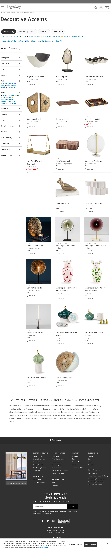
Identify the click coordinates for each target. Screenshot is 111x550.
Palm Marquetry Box (66, 156)
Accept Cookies (90, 544)
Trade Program (56, 453)
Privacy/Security (38, 453)
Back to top (55, 428)
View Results (19, 49)
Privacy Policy (72, 500)
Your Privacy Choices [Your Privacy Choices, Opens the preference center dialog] (75, 544)
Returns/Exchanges (39, 447)
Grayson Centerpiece (40, 75)
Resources (55, 473)
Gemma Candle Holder (40, 279)
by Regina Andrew (64, 200)
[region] (55, 544)
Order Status (37, 459)
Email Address (39, 495)
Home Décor (20, 13)
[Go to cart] (107, 7)
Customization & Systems (60, 459)
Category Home (5, 13)
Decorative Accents (28, 13)
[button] (2, 7)
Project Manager (57, 450)
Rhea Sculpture (64, 197)
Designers (91, 453)
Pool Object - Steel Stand (69, 238)
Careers (74, 453)
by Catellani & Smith (37, 241)
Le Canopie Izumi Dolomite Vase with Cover (97, 281)
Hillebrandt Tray (65, 116)
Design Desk (55, 444)
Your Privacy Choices (39, 456)
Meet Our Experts (77, 450)
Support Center (38, 444)
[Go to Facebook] (42, 510)
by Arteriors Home (37, 78)
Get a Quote (37, 468)
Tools (53, 471)
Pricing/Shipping (38, 450)
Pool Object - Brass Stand (96, 238)
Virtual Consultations (58, 447)
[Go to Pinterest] (48, 510)
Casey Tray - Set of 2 (94, 116)
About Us (75, 444)
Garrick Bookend (38, 116)
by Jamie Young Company (66, 159)
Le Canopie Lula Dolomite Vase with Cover (69, 281)
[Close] (107, 543)
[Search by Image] (101, 8)
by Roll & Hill (35, 325)
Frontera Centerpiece (95, 75)
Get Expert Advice (39, 471)
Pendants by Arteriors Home (97, 467)
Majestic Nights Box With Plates (69, 324)
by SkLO (61, 241)
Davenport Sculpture (95, 156)
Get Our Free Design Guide (16, 471)
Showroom (75, 447)
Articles (90, 444)
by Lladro (61, 328)
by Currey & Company (93, 118)
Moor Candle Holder (39, 322)
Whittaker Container (94, 197)
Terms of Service (41, 502)
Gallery (90, 447)
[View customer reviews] (64, 510)
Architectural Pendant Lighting (98, 464)
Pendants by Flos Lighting (96, 470)
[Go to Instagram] (54, 510)
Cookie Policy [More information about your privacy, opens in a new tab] (43, 548)
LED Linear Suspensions (95, 473)
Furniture (12, 13)
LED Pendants (92, 461)
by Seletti (61, 284)
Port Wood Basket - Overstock (39, 158)
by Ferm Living (35, 162)
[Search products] (96, 7)
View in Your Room (58, 462)
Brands (90, 450)
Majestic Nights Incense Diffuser (96, 324)
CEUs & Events (56, 456)
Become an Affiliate (78, 456)
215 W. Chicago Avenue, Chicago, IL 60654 (55, 529)
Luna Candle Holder (39, 238)
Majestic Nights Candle (40, 366)
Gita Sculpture (64, 75)
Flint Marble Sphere (66, 366)
